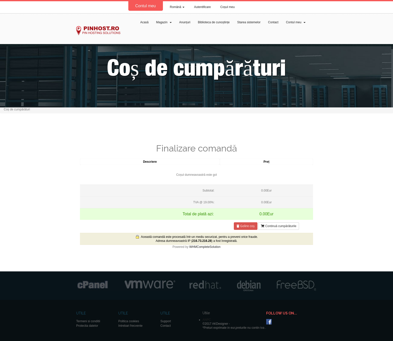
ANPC (207, 319)
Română (177, 7)
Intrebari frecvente (130, 325)
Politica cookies (128, 321)
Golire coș (246, 226)
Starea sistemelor (248, 22)
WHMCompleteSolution (205, 247)
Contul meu (145, 6)
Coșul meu (227, 7)
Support (165, 321)
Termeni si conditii (88, 321)
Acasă (144, 22)
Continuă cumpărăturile (278, 226)
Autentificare (202, 7)
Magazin (164, 22)
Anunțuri (184, 22)
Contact (273, 22)
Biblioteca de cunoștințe (214, 22)
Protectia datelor (87, 325)
